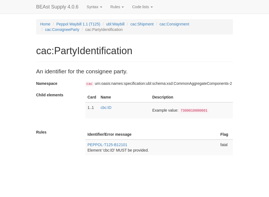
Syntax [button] (94, 7)
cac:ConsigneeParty (62, 29)
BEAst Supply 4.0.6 (57, 7)
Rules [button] (117, 7)
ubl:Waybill (115, 24)
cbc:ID (106, 107)
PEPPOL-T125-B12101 (107, 145)
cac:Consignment (174, 24)
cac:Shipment (142, 24)
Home (45, 24)
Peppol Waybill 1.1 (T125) (78, 24)
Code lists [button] (142, 7)
